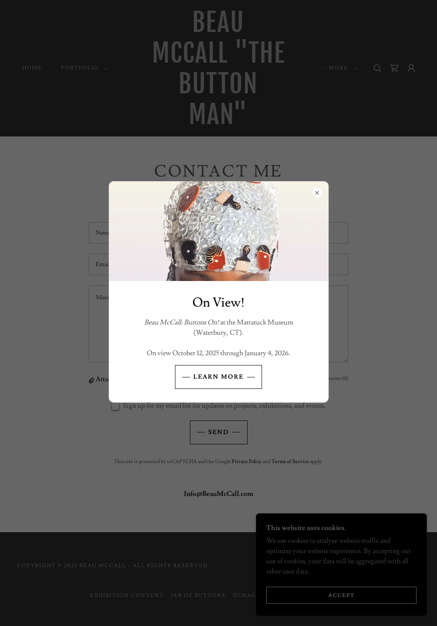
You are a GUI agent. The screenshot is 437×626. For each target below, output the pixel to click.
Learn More (218, 377)
